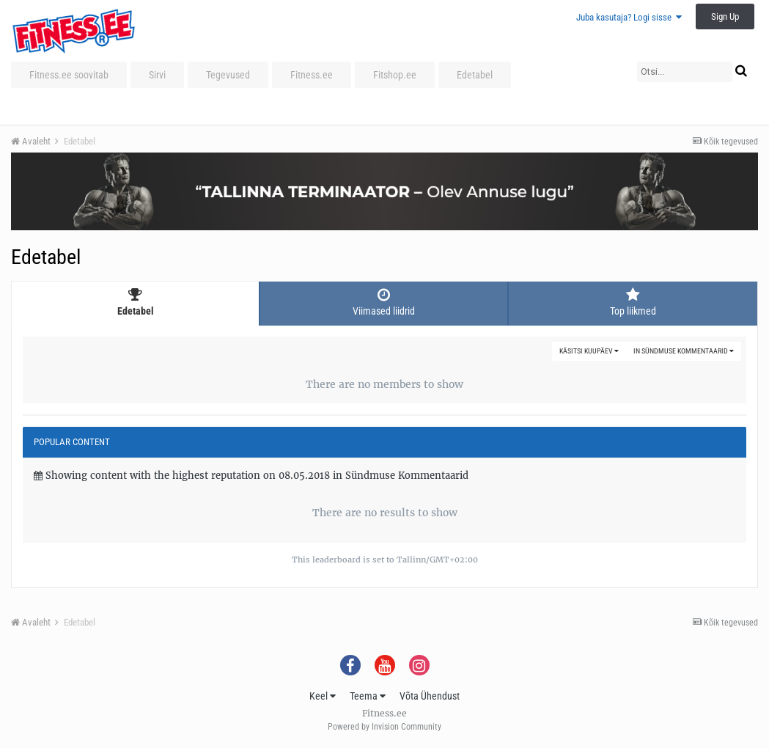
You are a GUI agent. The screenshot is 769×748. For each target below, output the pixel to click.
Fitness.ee (311, 75)
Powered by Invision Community (384, 727)
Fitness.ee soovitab (68, 75)
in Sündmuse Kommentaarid (683, 351)
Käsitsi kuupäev (589, 351)
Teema (368, 696)
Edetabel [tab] (135, 302)
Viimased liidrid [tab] (383, 302)
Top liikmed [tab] (633, 302)
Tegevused (228, 75)
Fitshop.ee (394, 75)
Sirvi (157, 75)
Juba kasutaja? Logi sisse (629, 17)
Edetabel (475, 75)
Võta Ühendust (430, 696)
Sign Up (725, 16)
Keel (322, 696)
